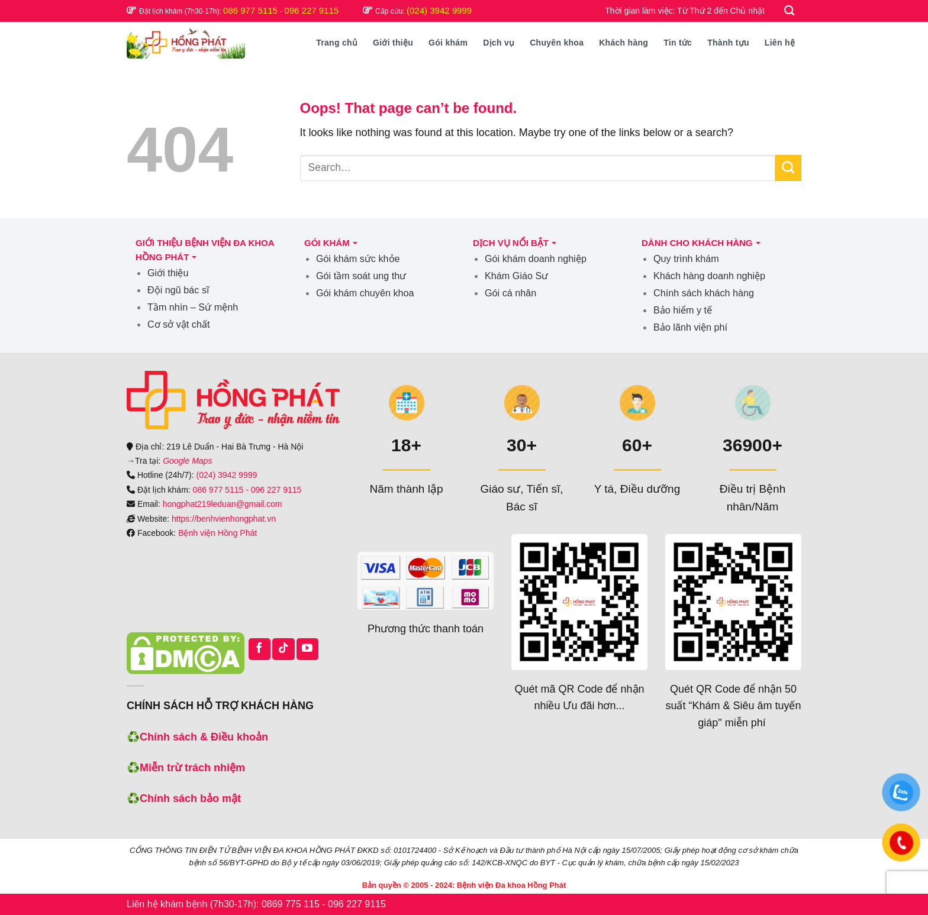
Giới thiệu (393, 42)
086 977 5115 (251, 10)
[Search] (790, 11)
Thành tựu (728, 42)
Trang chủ (336, 42)
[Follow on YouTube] (307, 649)
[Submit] (788, 168)
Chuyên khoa (557, 42)
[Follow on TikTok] (283, 649)
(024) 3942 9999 (439, 10)
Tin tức (677, 42)
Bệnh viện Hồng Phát (217, 533)
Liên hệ (780, 42)
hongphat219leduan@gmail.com (222, 504)
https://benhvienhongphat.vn (224, 518)
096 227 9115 (311, 10)
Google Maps (187, 460)
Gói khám (448, 42)
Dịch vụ (498, 42)
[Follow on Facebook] (259, 649)
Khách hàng (623, 42)
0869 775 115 (291, 904)
